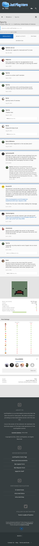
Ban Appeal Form (19, 464)
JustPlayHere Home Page (19, 457)
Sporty (8, 73)
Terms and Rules (24, 542)
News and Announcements (19, 460)
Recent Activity (20, 36)
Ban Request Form (19, 468)
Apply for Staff (19, 471)
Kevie (7, 98)
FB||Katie (8, 59)
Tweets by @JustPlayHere (25, 515)
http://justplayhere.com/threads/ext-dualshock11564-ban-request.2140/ (17, 200)
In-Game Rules (19, 490)
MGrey (13, 253)
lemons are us (10, 47)
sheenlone (9, 228)
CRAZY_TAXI (9, 273)
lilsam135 (9, 186)
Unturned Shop (19, 497)
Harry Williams (10, 141)
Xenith (19, 536)
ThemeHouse (29, 523)
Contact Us (11, 542)
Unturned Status (19, 493)
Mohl (7, 260)
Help (16, 542)
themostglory (10, 213)
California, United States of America (27, 382)
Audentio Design (24, 524)
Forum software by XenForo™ (13, 522)
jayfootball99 (10, 153)
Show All (33, 370)
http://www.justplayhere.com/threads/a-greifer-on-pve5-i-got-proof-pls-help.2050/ (21, 218)
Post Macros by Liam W (27, 522)
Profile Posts (7, 36)
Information (19, 40)
